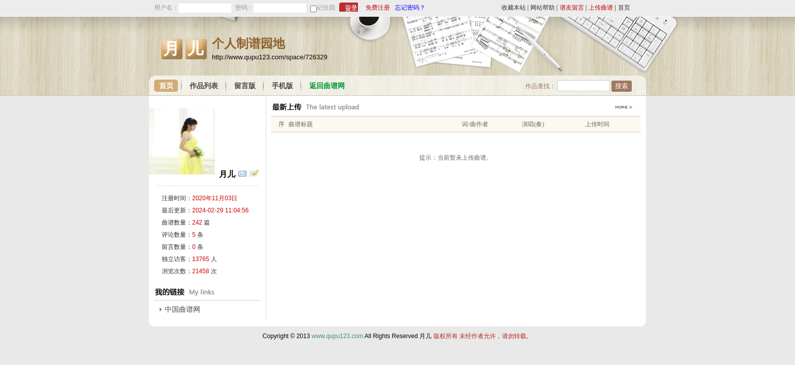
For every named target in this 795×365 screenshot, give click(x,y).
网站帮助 (542, 7)
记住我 (326, 7)
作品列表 (204, 86)
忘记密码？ (410, 7)
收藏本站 (513, 7)
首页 (624, 7)
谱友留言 (572, 7)
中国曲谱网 (182, 309)
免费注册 (378, 7)
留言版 (245, 86)
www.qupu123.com (337, 336)
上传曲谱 (601, 7)
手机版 (282, 86)
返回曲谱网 (327, 86)
